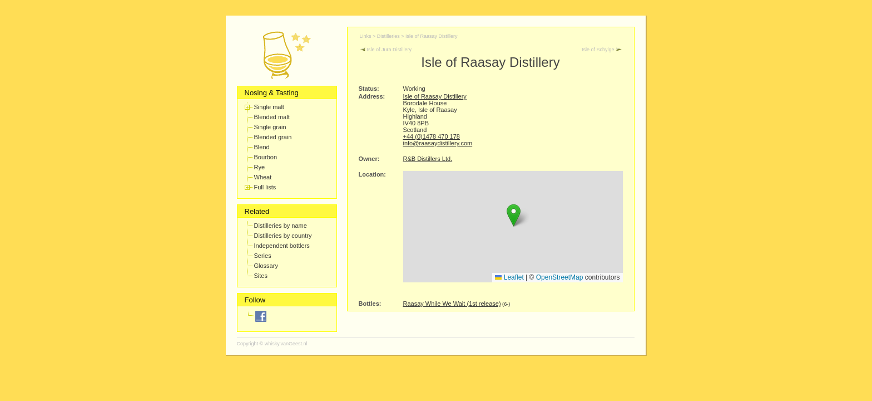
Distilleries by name (280, 225)
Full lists (265, 187)
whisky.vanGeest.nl (286, 343)
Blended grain (273, 137)
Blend (262, 147)
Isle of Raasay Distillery (431, 36)
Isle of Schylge (602, 49)
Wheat (263, 177)
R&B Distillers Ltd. (428, 158)
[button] (514, 215)
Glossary (266, 265)
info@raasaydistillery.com (438, 143)
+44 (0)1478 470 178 (431, 136)
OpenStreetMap (559, 277)
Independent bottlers (282, 245)
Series (262, 255)
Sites (260, 275)
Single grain (270, 127)
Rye (259, 167)
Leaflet (509, 277)
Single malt (269, 107)
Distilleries (388, 36)
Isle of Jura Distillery (386, 49)
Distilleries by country (283, 235)
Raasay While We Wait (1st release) (452, 303)
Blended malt (272, 117)
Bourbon (266, 157)
